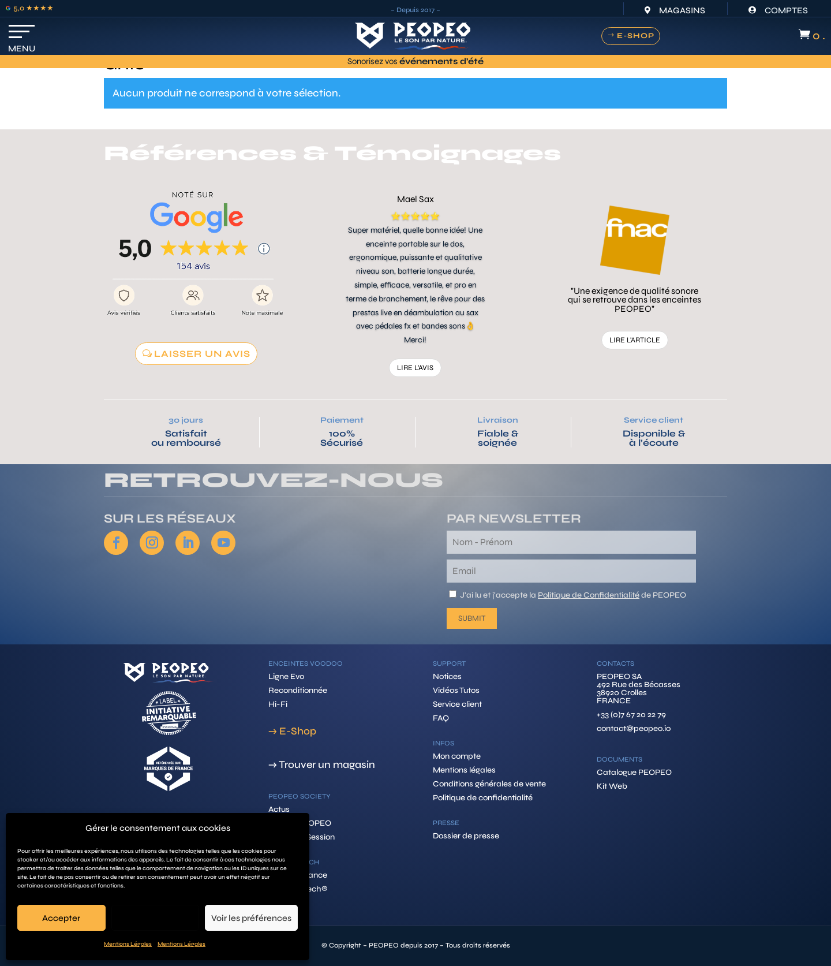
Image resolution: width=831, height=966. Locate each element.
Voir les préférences (251, 918)
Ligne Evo (286, 676)
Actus (279, 809)
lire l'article (634, 340)
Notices (447, 676)
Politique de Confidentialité (588, 595)
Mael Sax (415, 198)
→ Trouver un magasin (321, 764)
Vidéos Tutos (456, 690)
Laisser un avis (202, 353)
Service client (653, 420)
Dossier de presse (466, 836)
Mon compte (457, 756)
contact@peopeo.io (634, 728)
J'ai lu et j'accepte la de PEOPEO (573, 595)
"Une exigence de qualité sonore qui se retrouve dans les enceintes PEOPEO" (634, 300)
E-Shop (635, 35)
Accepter (61, 918)
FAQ (441, 718)
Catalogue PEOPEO (634, 772)
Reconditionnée (297, 690)
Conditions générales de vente (489, 784)
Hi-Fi (277, 704)
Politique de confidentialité (483, 798)
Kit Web (612, 786)
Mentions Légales (128, 944)
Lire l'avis (415, 367)
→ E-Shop (292, 731)
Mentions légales (464, 770)
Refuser (155, 918)
